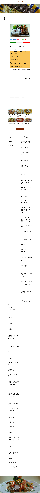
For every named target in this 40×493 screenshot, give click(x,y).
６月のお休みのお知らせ (23, 184)
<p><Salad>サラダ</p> (23, 169)
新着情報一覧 (20, 129)
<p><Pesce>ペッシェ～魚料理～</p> (24, 155)
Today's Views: (10, 137)
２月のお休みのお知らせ (23, 160)
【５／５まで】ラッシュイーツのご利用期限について (13, 363)
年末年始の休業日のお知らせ (24, 152)
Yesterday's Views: (10, 140)
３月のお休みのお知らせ (23, 251)
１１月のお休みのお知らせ (23, 170)
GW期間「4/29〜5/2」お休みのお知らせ (25, 291)
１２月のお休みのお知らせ (23, 243)
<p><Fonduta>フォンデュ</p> (24, 159)
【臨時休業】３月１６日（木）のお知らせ (25, 249)
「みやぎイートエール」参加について (12, 466)
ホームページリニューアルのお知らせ (24, 239)
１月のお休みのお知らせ (23, 165)
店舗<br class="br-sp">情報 (24, 140)
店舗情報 (9, 307)
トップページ (22, 136)
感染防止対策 (9, 358)
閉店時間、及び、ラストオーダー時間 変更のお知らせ (26, 233)
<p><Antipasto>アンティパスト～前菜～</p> (25, 153)
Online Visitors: (10, 136)
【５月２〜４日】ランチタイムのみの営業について (13, 374)
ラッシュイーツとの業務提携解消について (12, 334)
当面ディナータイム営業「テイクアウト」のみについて (26, 237)
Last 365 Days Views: (10, 145)
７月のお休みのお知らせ (23, 196)
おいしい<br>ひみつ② (23, 175)
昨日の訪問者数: (9, 141)
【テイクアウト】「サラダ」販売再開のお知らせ (26, 257)
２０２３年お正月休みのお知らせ (11, 384)
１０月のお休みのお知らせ (23, 174)
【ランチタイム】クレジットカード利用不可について (26, 211)
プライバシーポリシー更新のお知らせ (24, 284)
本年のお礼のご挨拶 (23, 265)
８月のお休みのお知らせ (23, 197)
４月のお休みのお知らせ (10, 458)
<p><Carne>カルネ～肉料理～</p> (24, 147)
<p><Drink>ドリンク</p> (23, 189)
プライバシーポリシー (10, 348)
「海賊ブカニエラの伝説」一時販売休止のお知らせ (26, 217)
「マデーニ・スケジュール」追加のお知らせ (12, 463)
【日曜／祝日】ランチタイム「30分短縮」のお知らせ (26, 231)
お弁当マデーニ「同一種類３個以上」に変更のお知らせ (26, 207)
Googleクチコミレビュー (23, 230)
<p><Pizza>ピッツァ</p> (23, 146)
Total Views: (9, 146)
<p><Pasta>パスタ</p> (23, 143)
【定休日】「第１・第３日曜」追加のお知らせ (25, 182)
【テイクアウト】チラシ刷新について (12, 370)
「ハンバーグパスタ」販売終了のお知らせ (25, 298)
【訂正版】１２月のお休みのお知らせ (24, 221)
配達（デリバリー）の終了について (24, 224)
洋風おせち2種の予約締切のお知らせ (24, 195)
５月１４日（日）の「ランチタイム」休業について (26, 187)
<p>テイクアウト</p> (23, 137)
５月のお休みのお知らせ (23, 285)
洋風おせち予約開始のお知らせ (24, 227)
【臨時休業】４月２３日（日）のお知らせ (12, 362)
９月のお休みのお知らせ (23, 202)
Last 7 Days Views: (10, 142)
